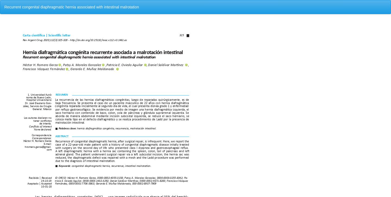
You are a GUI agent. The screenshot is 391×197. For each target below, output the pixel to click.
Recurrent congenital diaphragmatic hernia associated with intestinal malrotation (71, 7)
